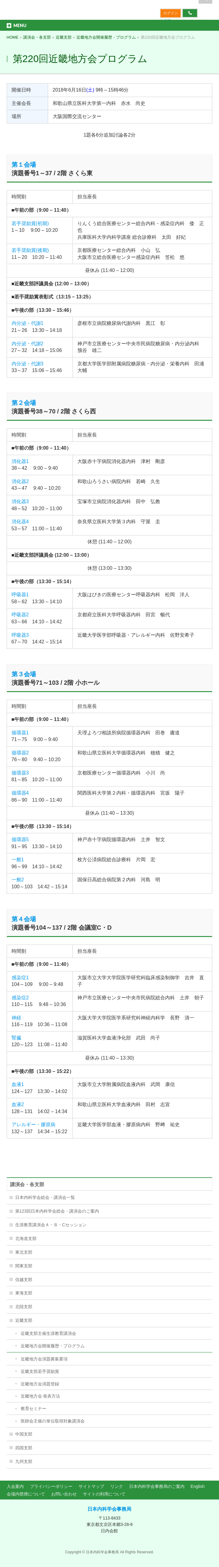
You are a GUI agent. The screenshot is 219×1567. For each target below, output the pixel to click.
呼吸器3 (20, 635)
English (198, 1486)
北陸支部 (23, 1306)
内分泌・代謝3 (28, 363)
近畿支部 (23, 1320)
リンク (116, 1486)
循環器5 (20, 839)
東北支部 (23, 1252)
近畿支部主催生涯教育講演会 (48, 1333)
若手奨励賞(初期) (30, 223)
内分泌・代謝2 (28, 343)
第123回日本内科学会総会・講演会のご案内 (57, 1211)
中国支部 (23, 1434)
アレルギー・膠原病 (33, 1124)
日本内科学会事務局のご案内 (157, 1486)
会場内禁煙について (26, 1494)
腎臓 (16, 1037)
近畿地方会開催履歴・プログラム (53, 1345)
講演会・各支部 (27, 1184)
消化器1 (20, 461)
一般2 (18, 879)
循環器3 (20, 772)
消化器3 (20, 501)
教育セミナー (33, 1408)
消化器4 (20, 521)
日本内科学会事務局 (109, 1509)
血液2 (18, 1104)
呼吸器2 (20, 614)
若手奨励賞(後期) (30, 250)
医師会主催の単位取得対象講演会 (53, 1421)
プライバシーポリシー (51, 1486)
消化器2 (20, 481)
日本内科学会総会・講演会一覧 (45, 1197)
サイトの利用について (104, 1494)
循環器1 (20, 732)
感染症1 (20, 977)
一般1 (18, 859)
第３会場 (24, 674)
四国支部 (23, 1447)
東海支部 (23, 1292)
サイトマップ (91, 1486)
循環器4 (20, 793)
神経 (16, 1017)
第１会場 (24, 164)
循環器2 (20, 752)
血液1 (18, 1084)
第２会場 (24, 402)
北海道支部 (26, 1238)
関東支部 (23, 1265)
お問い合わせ (64, 1494)
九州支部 (23, 1461)
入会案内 (15, 1486)
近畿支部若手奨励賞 (40, 1371)
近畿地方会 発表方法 (40, 1396)
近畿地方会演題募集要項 (44, 1358)
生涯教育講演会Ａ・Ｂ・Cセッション (51, 1224)
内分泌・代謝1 (28, 323)
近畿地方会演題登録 (40, 1383)
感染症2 (20, 997)
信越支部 (23, 1279)
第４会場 (24, 919)
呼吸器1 (20, 594)
